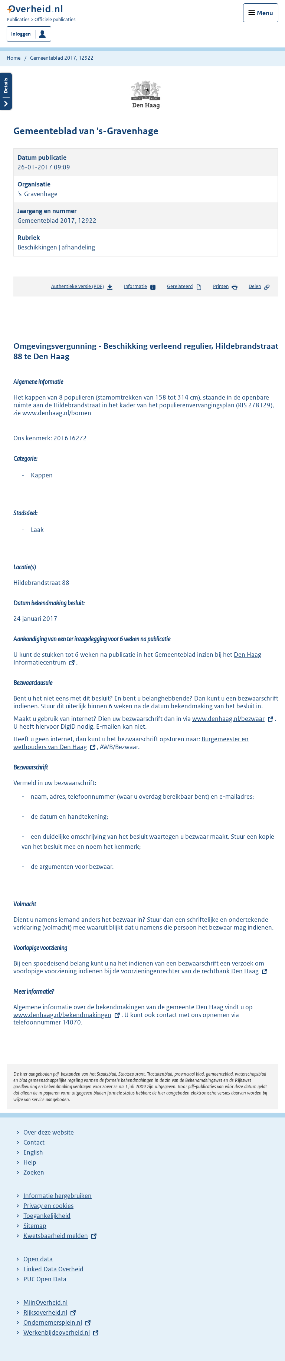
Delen (259, 287)
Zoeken (33, 1172)
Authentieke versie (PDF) (82, 287)
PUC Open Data (44, 1279)
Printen (225, 287)
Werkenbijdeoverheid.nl (56, 1332)
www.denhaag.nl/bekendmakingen (67, 1015)
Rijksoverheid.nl (45, 1312)
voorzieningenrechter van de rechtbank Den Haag (190, 971)
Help (29, 1162)
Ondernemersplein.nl (52, 1322)
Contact (34, 1142)
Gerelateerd (184, 287)
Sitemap (34, 1226)
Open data (38, 1259)
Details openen (6, 91)
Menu (265, 13)
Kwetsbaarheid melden (55, 1236)
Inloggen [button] (21, 34)
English (33, 1152)
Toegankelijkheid (47, 1216)
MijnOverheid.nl (45, 1302)
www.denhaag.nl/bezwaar (228, 719)
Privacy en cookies (48, 1206)
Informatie (140, 287)
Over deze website (48, 1132)
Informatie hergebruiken (57, 1196)
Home (13, 57)
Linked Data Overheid (53, 1269)
